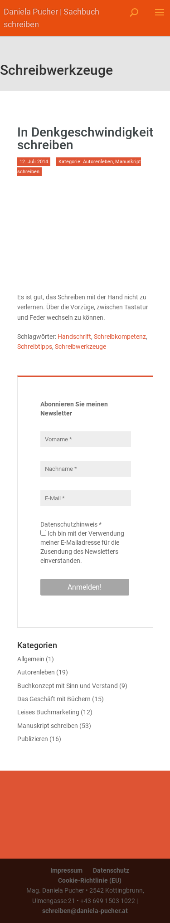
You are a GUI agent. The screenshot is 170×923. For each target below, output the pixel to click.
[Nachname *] (85, 469)
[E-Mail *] (85, 498)
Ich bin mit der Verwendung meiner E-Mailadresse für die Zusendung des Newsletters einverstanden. (82, 547)
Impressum (66, 870)
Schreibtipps (34, 346)
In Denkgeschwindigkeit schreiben (85, 138)
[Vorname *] (85, 439)
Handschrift (74, 336)
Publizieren (32, 738)
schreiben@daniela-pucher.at (85, 910)
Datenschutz (111, 870)
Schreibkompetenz (120, 336)
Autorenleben (98, 162)
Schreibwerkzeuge (80, 346)
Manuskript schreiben (47, 725)
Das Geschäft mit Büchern (54, 699)
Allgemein (30, 659)
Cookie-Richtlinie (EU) (89, 880)
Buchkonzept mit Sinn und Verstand (67, 685)
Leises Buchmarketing (48, 712)
